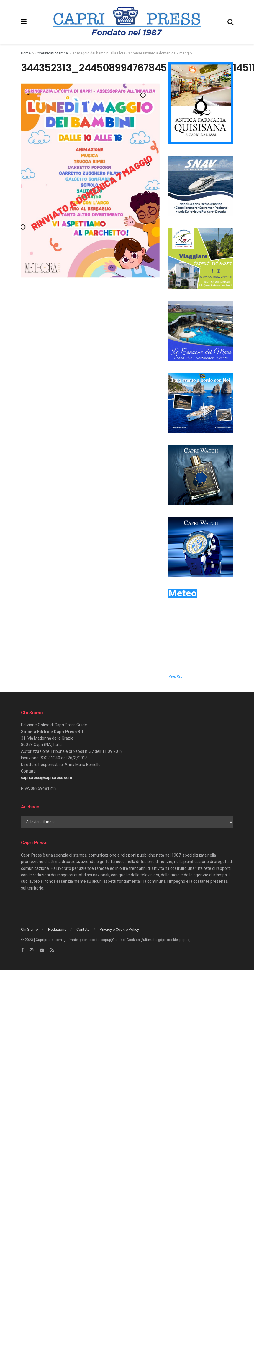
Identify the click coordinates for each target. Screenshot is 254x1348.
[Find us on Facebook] (22, 950)
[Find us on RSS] (52, 950)
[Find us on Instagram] (32, 950)
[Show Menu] (24, 22)
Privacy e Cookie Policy (119, 929)
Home (26, 53)
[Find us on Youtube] (42, 950)
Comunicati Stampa (51, 53)
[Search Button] (230, 22)
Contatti (83, 929)
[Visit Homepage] (127, 22)
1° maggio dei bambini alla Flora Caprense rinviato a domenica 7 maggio (132, 53)
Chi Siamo (29, 929)
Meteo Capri (176, 677)
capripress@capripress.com (46, 778)
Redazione (57, 929)
